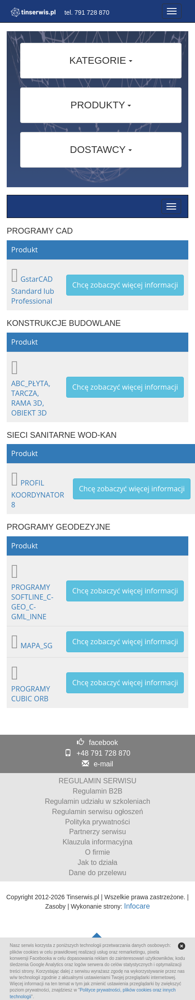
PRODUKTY (101, 105)
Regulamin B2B (97, 791)
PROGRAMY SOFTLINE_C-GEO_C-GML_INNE (32, 601)
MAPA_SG (37, 645)
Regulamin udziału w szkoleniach (97, 801)
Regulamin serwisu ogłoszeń (97, 811)
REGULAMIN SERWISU (97, 781)
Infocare (137, 906)
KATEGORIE (100, 60)
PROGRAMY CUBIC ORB (30, 694)
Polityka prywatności (97, 822)
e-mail (103, 764)
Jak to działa (98, 862)
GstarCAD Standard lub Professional (32, 290)
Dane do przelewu (98, 873)
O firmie (97, 852)
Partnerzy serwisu (97, 831)
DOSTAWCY (100, 149)
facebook (103, 742)
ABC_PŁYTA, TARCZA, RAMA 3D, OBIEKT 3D (31, 398)
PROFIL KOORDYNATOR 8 (37, 494)
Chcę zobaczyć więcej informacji (125, 285)
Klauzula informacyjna (98, 842)
